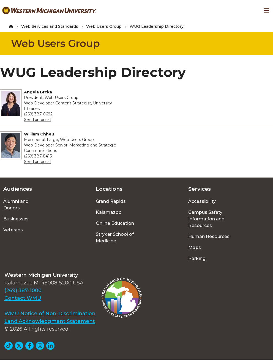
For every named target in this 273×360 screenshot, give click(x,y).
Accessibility (202, 201)
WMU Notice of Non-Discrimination (49, 314)
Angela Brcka (38, 92)
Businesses (16, 218)
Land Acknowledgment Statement (49, 321)
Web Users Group (104, 26)
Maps (194, 247)
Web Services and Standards (49, 26)
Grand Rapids (111, 201)
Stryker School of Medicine (115, 237)
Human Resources (209, 236)
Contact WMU (22, 298)
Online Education (115, 223)
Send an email (37, 119)
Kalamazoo (109, 212)
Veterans (13, 229)
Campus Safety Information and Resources (206, 219)
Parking (197, 258)
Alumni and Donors (16, 205)
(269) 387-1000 (23, 290)
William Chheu (39, 134)
